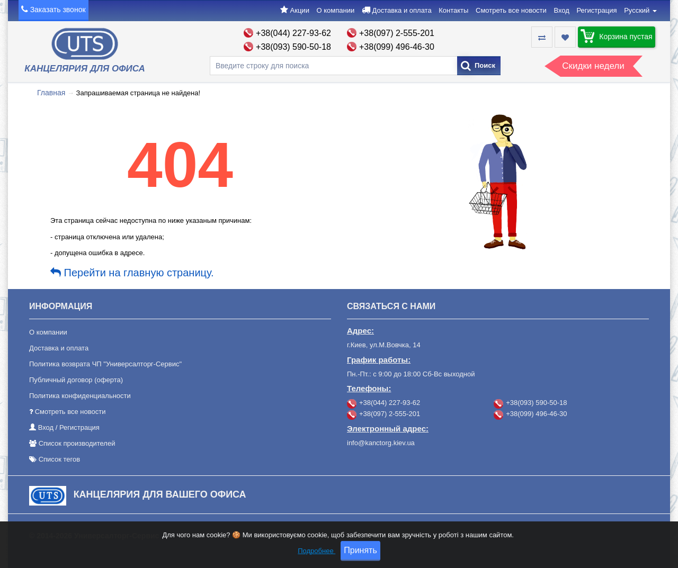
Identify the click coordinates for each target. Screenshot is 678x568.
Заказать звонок (58, 9)
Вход (561, 10)
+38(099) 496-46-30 (396, 46)
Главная (51, 92)
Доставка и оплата (401, 10)
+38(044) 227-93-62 (293, 33)
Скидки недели (593, 66)
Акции (299, 10)
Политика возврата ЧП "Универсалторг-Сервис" (105, 364)
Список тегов (60, 459)
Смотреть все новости (511, 10)
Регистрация (597, 10)
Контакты (453, 10)
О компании (336, 10)
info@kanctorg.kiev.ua (381, 443)
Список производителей (77, 443)
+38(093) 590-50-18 (293, 46)
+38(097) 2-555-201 (396, 33)
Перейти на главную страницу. (132, 272)
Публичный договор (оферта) (76, 380)
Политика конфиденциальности (80, 396)
